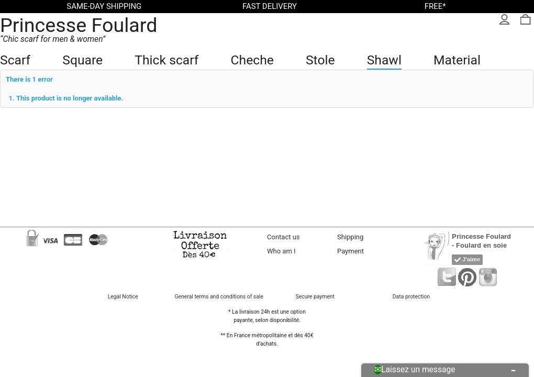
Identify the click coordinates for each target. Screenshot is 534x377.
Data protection (411, 296)
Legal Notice (123, 296)
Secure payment (315, 296)
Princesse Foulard (79, 25)
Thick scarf (166, 60)
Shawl (384, 60)
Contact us (283, 237)
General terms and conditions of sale (219, 296)
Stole (320, 60)
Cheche (251, 60)
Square (82, 60)
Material (457, 60)
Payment (350, 251)
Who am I (281, 251)
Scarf (15, 60)
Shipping (350, 237)
